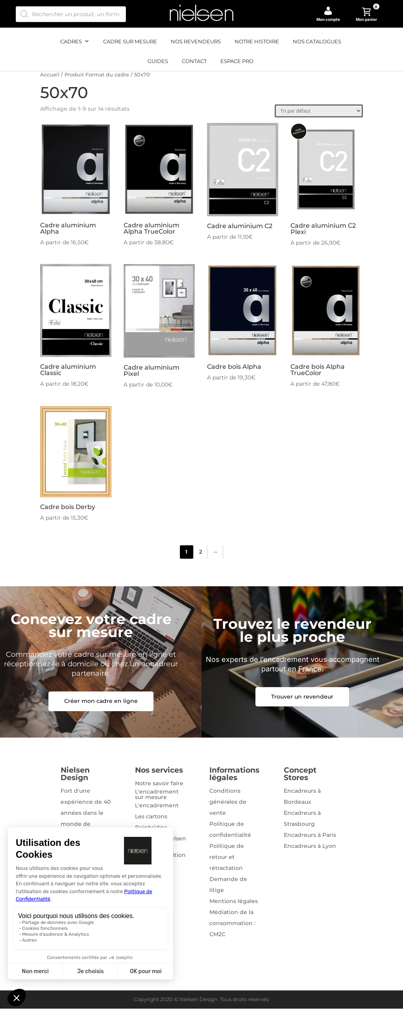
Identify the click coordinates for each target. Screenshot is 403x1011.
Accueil (49, 75)
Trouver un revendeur (302, 698)
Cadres (74, 41)
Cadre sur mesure (130, 41)
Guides (158, 61)
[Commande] (319, 110)
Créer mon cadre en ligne (101, 703)
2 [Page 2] (200, 553)
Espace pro (236, 61)
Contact (194, 61)
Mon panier (367, 14)
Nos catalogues (317, 41)
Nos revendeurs (196, 41)
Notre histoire (257, 41)
